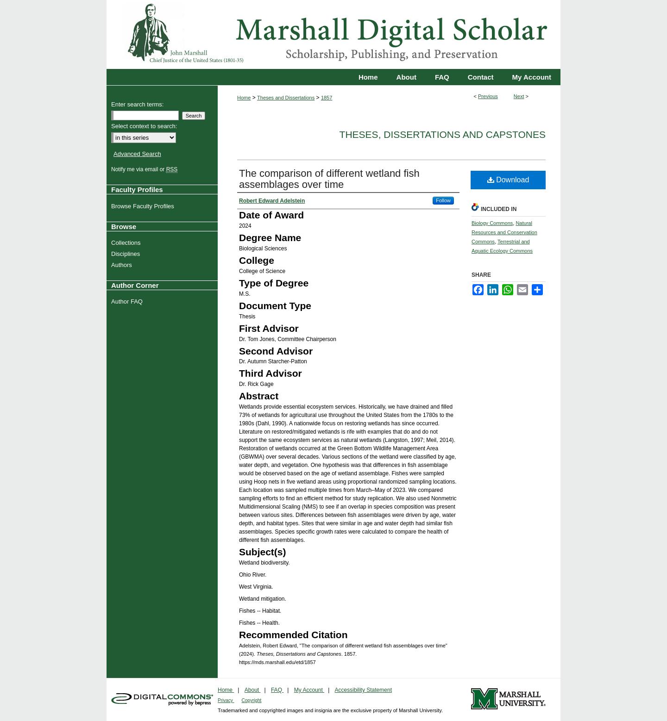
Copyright (252, 700)
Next (519, 96)
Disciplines (126, 253)
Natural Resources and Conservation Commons (504, 232)
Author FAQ (128, 301)
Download (508, 180)
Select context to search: (144, 126)
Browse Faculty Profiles (143, 206)
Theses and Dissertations (286, 97)
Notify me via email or (145, 169)
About (253, 690)
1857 (326, 97)
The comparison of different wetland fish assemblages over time (329, 179)
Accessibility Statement (363, 690)
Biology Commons (492, 223)
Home (244, 97)
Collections (127, 242)
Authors (122, 264)
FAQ (277, 690)
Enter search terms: (137, 104)
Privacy (226, 700)
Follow (443, 200)
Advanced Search (137, 153)
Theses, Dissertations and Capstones (443, 134)
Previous (488, 96)
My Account (309, 690)
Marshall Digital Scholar (333, 34)
